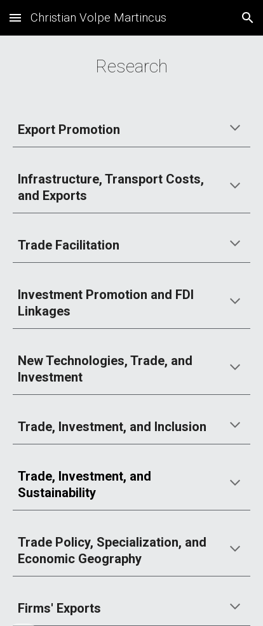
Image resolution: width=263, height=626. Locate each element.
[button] (15, 17)
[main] (131, 67)
